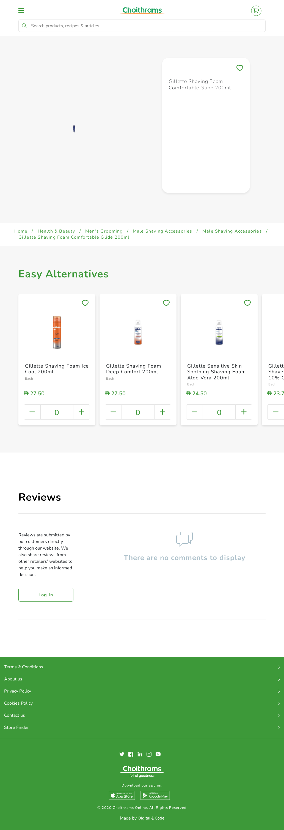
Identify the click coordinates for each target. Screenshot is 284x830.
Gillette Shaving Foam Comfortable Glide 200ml (74, 237)
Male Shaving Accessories (162, 231)
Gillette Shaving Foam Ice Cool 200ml (57, 369)
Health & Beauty (56, 231)
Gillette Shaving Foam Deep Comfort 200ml (133, 369)
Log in (45, 595)
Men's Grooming (104, 231)
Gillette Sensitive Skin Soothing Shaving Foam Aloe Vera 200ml (216, 372)
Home (21, 231)
